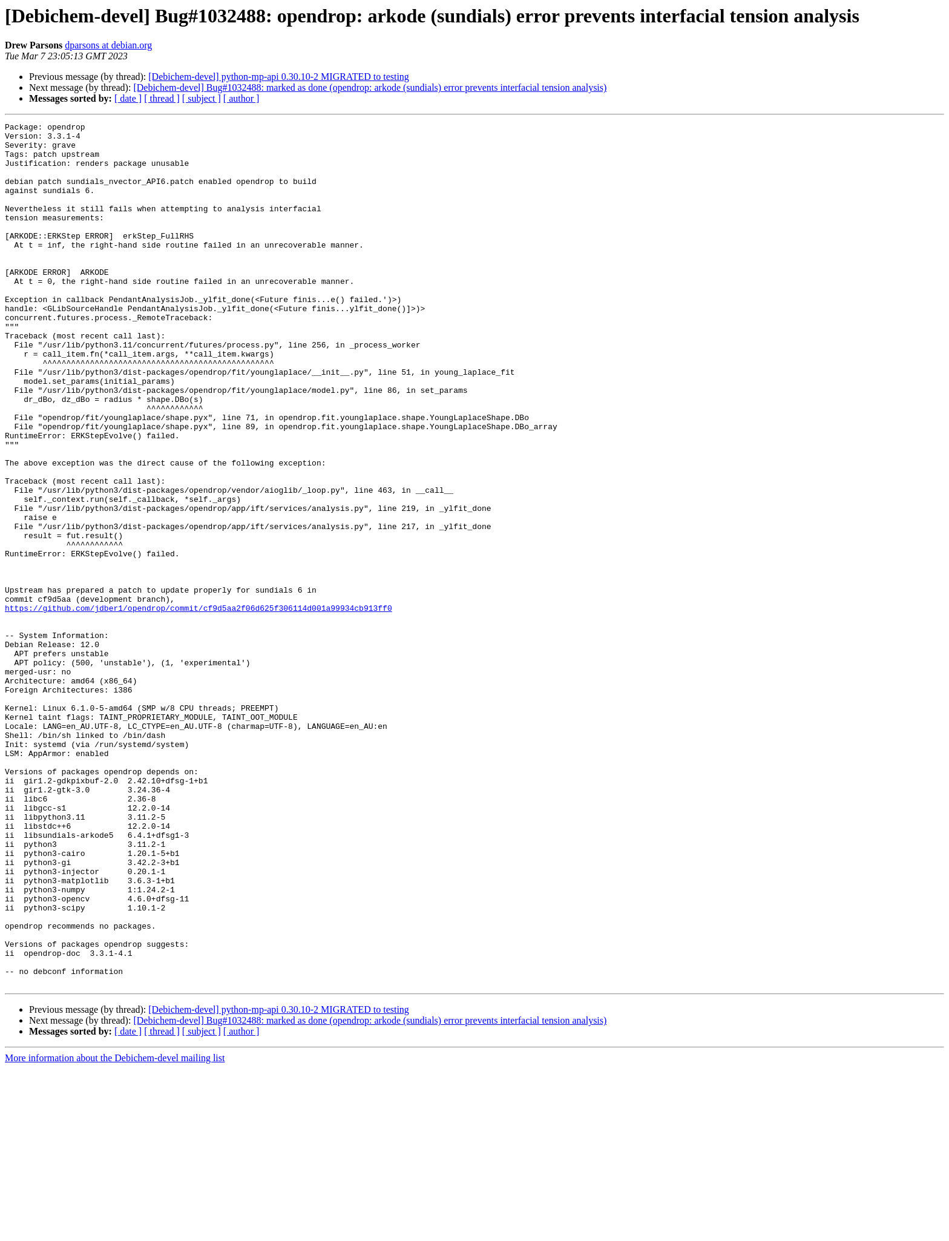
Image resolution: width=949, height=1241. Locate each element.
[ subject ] (201, 98)
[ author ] (241, 98)
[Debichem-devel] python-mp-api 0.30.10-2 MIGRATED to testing (278, 76)
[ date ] (128, 98)
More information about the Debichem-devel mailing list (115, 1230)
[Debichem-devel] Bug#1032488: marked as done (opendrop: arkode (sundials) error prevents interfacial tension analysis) (369, 87)
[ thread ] (162, 98)
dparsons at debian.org (108, 45)
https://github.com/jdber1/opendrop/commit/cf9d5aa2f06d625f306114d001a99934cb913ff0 (198, 705)
